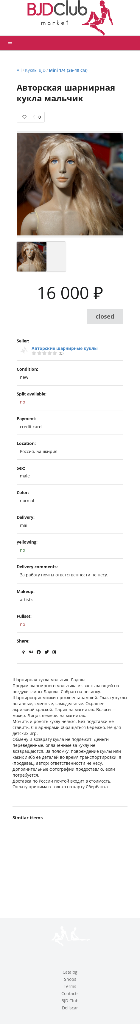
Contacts (70, 993)
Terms (70, 986)
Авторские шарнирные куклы (65, 348)
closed (105, 316)
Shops (70, 979)
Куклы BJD (35, 70)
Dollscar (70, 1008)
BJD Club (70, 1000)
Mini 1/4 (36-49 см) (68, 70)
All (19, 70)
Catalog (70, 972)
